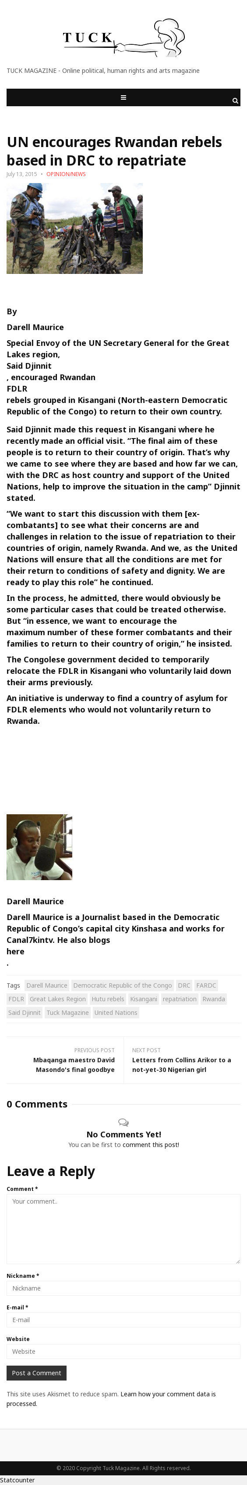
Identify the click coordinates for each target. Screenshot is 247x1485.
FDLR (17, 388)
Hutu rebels (108, 999)
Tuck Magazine (67, 1012)
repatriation (180, 999)
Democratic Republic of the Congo (122, 985)
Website (18, 1339)
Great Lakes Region (58, 999)
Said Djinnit (29, 365)
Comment (22, 1189)
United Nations (116, 1012)
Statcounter (17, 1480)
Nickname (23, 1276)
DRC (184, 985)
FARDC (206, 985)
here (16, 951)
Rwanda (213, 999)
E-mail (17, 1307)
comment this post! (151, 1144)
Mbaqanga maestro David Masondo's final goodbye (74, 1065)
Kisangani (143, 999)
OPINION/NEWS (66, 174)
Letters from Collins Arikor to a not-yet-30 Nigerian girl (181, 1065)
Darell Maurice (46, 985)
